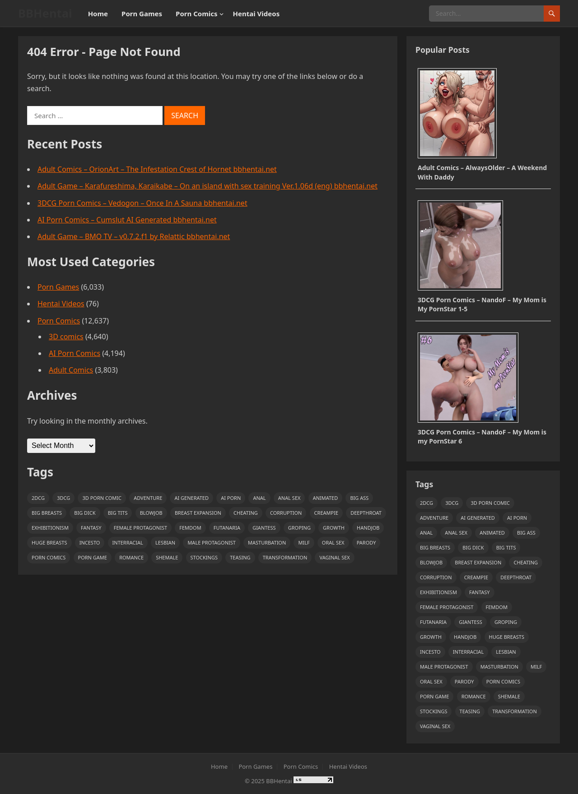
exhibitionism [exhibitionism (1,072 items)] (50, 527)
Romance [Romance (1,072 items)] (131, 557)
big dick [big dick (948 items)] (84, 512)
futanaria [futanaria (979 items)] (227, 527)
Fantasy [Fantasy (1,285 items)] (91, 527)
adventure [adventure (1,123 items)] (148, 497)
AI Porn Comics (74, 353)
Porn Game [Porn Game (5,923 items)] (92, 557)
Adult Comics (71, 370)
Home (98, 13)
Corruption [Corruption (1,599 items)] (286, 512)
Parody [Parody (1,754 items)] (366, 542)
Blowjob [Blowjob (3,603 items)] (151, 512)
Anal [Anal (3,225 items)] (259, 497)
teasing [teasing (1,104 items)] (240, 557)
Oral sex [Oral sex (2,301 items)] (333, 542)
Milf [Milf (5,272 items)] (303, 542)
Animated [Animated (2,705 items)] (325, 497)
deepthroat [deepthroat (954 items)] (366, 512)
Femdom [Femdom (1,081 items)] (190, 527)
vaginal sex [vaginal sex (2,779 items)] (334, 557)
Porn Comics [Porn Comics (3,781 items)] (48, 557)
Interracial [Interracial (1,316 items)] (127, 542)
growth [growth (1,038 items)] (334, 527)
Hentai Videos (256, 13)
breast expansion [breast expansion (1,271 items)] (198, 512)
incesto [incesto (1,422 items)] (89, 542)
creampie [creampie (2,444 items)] (326, 512)
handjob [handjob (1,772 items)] (368, 527)
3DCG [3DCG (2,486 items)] (63, 497)
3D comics (66, 337)
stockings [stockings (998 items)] (204, 557)
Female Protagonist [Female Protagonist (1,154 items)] (140, 527)
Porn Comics (196, 13)
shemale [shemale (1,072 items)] (167, 557)
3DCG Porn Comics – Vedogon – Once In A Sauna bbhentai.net (142, 203)
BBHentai (45, 13)
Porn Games (141, 13)
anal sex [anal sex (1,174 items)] (289, 497)
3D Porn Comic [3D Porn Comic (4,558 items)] (101, 497)
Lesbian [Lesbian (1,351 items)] (165, 542)
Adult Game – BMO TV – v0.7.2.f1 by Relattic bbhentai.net (133, 236)
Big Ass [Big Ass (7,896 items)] (359, 497)
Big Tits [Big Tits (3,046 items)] (118, 512)
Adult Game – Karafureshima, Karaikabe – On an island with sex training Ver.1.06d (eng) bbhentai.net (207, 186)
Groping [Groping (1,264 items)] (299, 527)
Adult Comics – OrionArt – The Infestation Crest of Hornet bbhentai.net (157, 169)
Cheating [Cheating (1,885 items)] (245, 512)
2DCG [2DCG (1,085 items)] (38, 497)
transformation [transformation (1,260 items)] (285, 557)
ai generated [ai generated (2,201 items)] (191, 497)
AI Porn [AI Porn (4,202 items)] (231, 497)
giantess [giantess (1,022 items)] (263, 527)
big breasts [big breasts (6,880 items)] (47, 512)
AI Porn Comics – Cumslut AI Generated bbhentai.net (127, 220)
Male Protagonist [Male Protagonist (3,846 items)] (211, 542)
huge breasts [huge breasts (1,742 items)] (49, 542)
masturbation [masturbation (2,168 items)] (267, 542)
